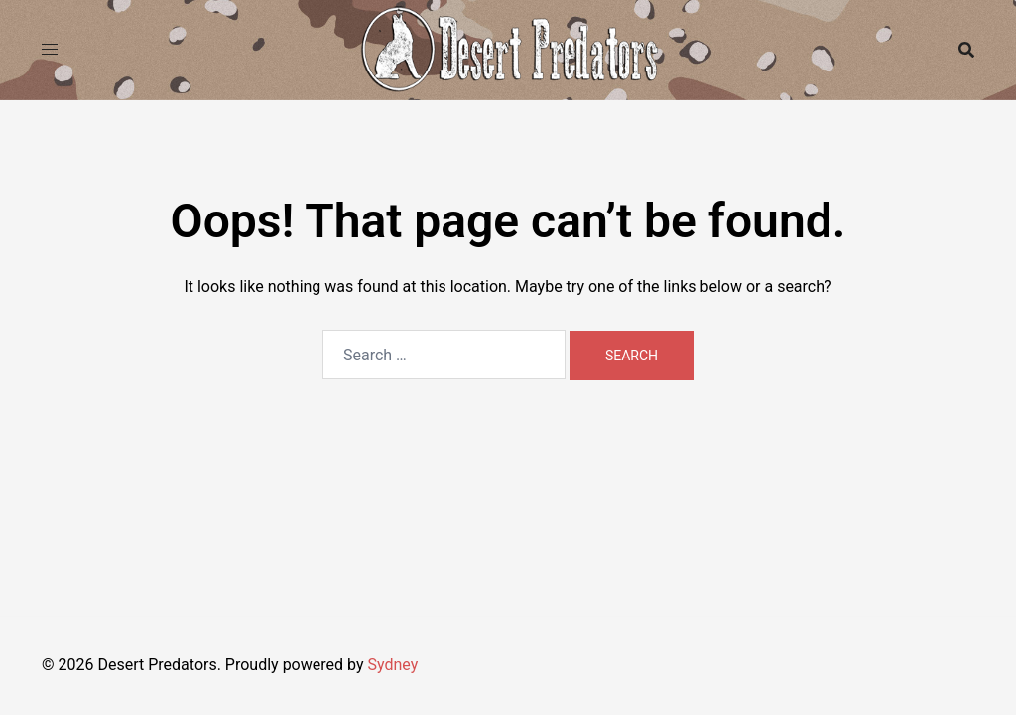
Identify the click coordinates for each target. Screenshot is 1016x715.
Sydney (392, 664)
